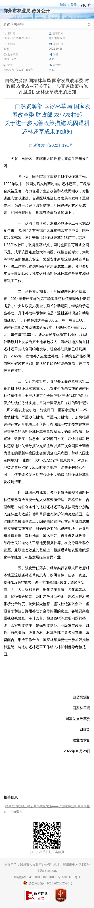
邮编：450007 (48, 871)
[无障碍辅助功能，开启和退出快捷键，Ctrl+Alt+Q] (86, 5)
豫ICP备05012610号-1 (64, 877)
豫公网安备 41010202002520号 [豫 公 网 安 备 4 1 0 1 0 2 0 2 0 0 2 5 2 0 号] (47, 883)
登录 (73, 5)
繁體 (63, 5)
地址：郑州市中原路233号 (71, 864)
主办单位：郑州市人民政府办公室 (27, 864)
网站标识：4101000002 (30, 877)
